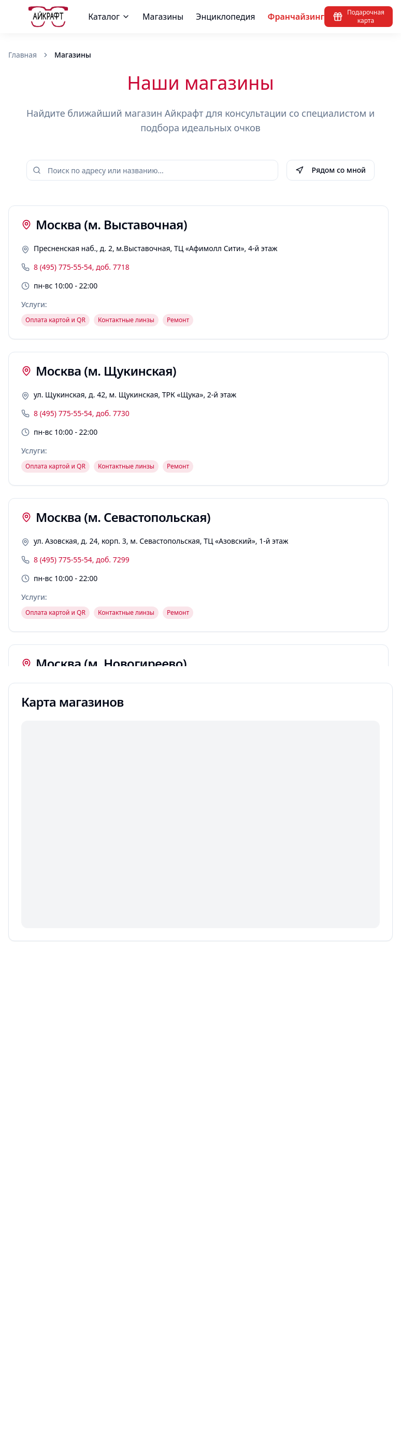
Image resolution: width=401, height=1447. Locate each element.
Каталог (109, 16)
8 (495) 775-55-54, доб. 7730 (82, 413)
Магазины (162, 16)
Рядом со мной (330, 170)
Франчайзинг (296, 16)
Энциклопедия (225, 16)
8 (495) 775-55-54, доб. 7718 (82, 267)
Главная (22, 55)
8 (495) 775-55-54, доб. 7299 (82, 559)
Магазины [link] (72, 55)
